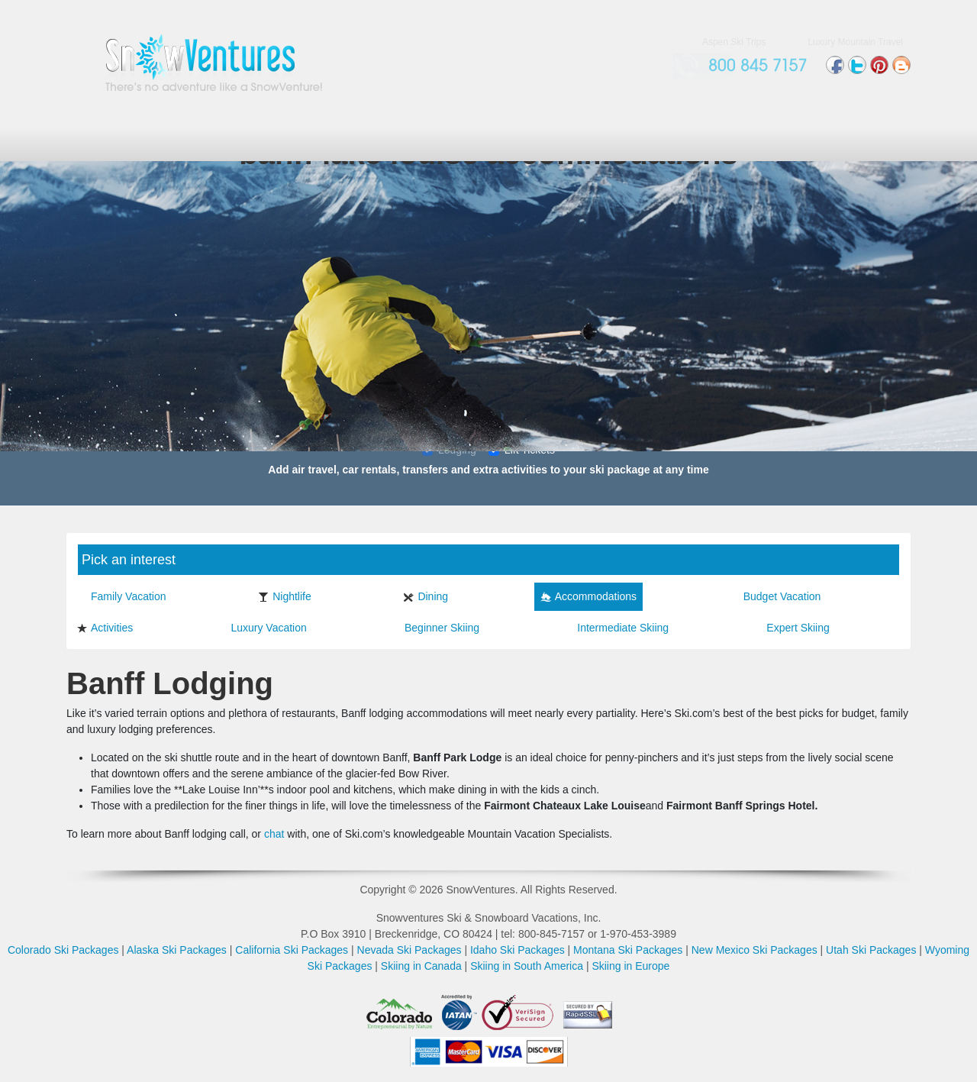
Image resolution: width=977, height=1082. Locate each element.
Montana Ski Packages (627, 950)
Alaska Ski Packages (177, 950)
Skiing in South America (526, 966)
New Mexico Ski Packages (754, 950)
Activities (104, 628)
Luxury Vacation (261, 628)
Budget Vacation (775, 596)
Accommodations (588, 596)
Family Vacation (121, 596)
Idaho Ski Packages (517, 950)
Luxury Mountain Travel (855, 42)
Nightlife (284, 596)
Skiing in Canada (421, 966)
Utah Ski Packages (871, 950)
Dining (425, 596)
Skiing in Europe (630, 966)
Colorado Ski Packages (63, 950)
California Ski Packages (291, 950)
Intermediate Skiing (616, 628)
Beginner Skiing (434, 628)
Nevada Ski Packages (409, 950)
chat (274, 834)
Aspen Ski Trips (734, 42)
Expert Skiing (790, 628)
